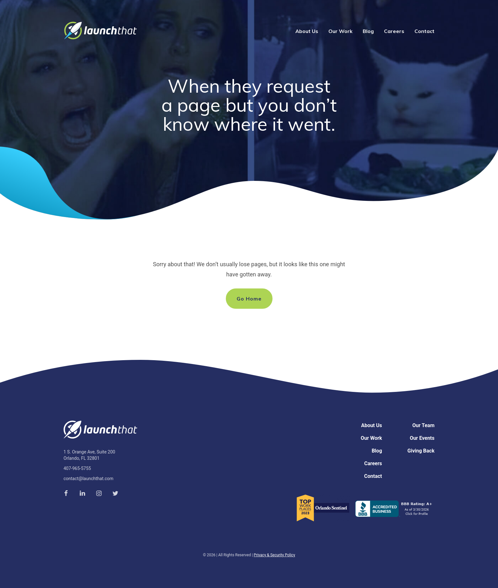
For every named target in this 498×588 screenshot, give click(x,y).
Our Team (423, 425)
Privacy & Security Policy (274, 555)
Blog (368, 31)
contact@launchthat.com (88, 478)
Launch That (100, 31)
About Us (306, 31)
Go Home (249, 298)
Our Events (422, 438)
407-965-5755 (77, 468)
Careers (394, 31)
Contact (424, 31)
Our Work (340, 31)
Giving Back (420, 451)
